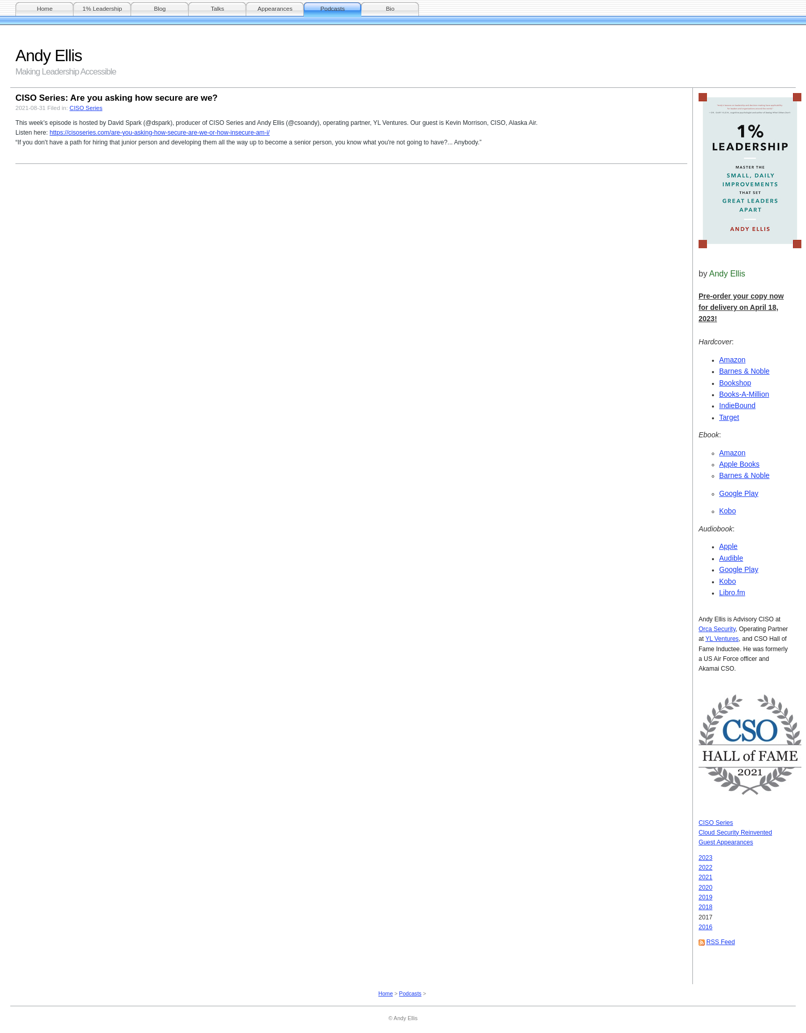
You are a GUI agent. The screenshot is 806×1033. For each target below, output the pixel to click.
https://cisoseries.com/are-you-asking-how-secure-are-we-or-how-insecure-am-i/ (159, 132)
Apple (728, 546)
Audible (731, 558)
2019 (705, 897)
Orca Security (717, 629)
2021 (705, 877)
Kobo (727, 511)
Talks (217, 9)
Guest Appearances (726, 842)
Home (45, 9)
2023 (705, 857)
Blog (160, 9)
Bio (390, 9)
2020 (705, 887)
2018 (705, 907)
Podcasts (332, 9)
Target (729, 417)
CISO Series (716, 822)
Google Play (738, 493)
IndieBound (737, 405)
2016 (705, 927)
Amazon (732, 360)
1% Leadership (102, 9)
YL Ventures (722, 638)
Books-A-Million (744, 394)
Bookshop (735, 383)
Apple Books (739, 464)
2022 (705, 867)
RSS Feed (720, 942)
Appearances (275, 9)
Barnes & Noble (744, 371)
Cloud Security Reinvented (735, 832)
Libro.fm (732, 592)
